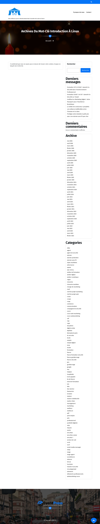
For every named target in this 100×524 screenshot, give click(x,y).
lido (68, 386)
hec (68, 369)
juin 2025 (69, 167)
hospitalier (70, 374)
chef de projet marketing (75, 292)
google (69, 367)
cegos (69, 279)
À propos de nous (78, 12)
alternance (70, 265)
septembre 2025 (72, 160)
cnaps (69, 299)
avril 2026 (70, 143)
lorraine (69, 394)
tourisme (70, 464)
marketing (70, 406)
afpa (68, 248)
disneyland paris (72, 333)
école (68, 338)
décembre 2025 (71, 153)
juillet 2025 (70, 165)
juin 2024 (70, 197)
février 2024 (70, 206)
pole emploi (70, 415)
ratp (68, 425)
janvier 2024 (70, 209)
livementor (70, 391)
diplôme (69, 330)
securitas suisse (72, 435)
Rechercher (71, 64)
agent (69, 250)
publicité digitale (72, 423)
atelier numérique (72, 277)
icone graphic (71, 377)
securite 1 (70, 437)
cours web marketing (73, 313)
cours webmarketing (73, 316)
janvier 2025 (70, 180)
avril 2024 (70, 202)
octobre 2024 (71, 187)
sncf (68, 445)
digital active (71, 328)
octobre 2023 (71, 216)
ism (68, 384)
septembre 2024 (72, 189)
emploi (69, 340)
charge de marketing (73, 287)
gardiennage (71, 364)
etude (69, 347)
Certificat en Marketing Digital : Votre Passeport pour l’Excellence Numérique (78, 102)
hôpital (69, 372)
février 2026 (70, 148)
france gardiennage (73, 357)
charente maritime (73, 284)
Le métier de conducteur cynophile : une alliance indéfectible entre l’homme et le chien (78, 109)
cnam (69, 296)
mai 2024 (69, 199)
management (71, 403)
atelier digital (71, 275)
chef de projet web (73, 294)
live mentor (70, 389)
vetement (70, 471)
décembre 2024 (71, 182)
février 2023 (70, 236)
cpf (68, 318)
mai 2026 (69, 141)
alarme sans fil (72, 260)
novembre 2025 (71, 155)
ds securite (70, 335)
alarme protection (73, 257)
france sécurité (71, 360)
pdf (68, 413)
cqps (68, 323)
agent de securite (72, 253)
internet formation (73, 381)
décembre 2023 (71, 211)
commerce (70, 304)
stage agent (71, 454)
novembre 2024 (72, 184)
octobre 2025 (71, 158)
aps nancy (70, 270)
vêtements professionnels (75, 474)
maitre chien (71, 401)
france (69, 352)
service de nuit (71, 440)
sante (69, 430)
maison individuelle (73, 398)
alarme (69, 255)
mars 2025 (70, 175)
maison (69, 396)
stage (69, 452)
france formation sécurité (75, 355)
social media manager (74, 447)
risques (69, 428)
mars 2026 (70, 146)
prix (68, 418)
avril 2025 (70, 172)
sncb (68, 442)
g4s (68, 362)
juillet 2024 (70, 194)
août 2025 (70, 163)
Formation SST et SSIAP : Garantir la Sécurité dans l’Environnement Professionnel (78, 89)
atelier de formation (73, 272)
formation (70, 350)
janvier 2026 (70, 150)
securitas (70, 432)
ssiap (68, 449)
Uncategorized (71, 469)
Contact (88, 12)
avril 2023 (70, 231)
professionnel (71, 420)
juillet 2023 (70, 223)
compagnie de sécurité (74, 309)
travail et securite (72, 466)
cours (69, 311)
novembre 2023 (71, 214)
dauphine (70, 326)
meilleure (70, 411)
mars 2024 (70, 204)
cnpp (68, 301)
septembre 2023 (72, 219)
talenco (69, 459)
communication (72, 306)
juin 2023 (69, 226)
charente (70, 282)
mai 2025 (69, 170)
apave (69, 267)
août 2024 (70, 192)
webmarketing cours (73, 476)
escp (68, 345)
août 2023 (70, 221)
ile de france (71, 379)
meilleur (69, 408)
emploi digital (71, 343)
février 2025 (70, 177)
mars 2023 (70, 233)
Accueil (48, 41)
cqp (68, 321)
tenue (69, 462)
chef (68, 289)
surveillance (71, 457)
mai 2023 (69, 228)
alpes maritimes (72, 262)
